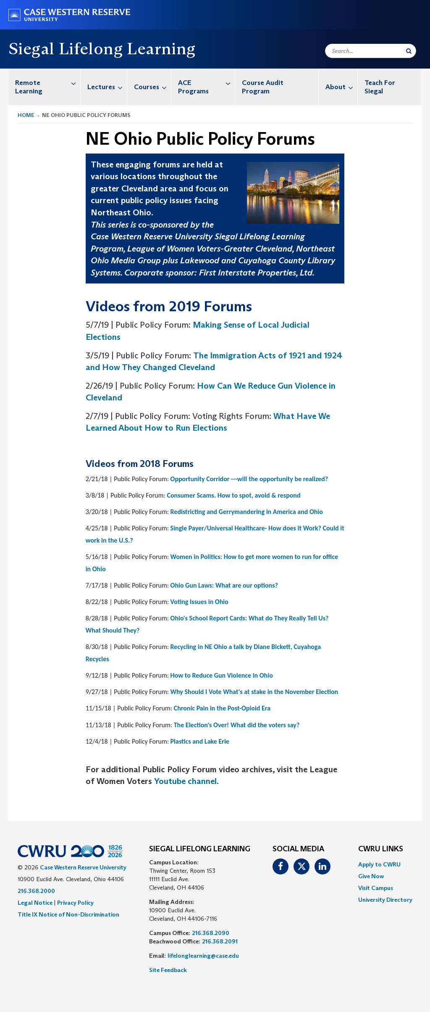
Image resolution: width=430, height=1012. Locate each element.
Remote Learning (47, 83)
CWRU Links (380, 849)
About (341, 87)
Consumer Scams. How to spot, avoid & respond (233, 495)
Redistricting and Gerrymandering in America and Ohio (246, 512)
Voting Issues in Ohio (199, 602)
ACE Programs (206, 83)
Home (26, 115)
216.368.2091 (220, 941)
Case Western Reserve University (83, 867)
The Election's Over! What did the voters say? (237, 725)
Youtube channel (185, 781)
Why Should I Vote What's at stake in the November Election (254, 692)
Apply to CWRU (379, 864)
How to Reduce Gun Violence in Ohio (221, 675)
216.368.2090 (210, 933)
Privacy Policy (75, 902)
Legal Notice (35, 902)
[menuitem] (44, 87)
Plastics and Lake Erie (199, 741)
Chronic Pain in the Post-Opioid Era (222, 708)
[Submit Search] (409, 51)
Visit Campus (375, 888)
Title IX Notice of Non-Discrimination (68, 914)
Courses (152, 87)
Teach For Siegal (379, 87)
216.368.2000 (36, 891)
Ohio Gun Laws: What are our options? (224, 585)
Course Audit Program (262, 87)
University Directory (385, 899)
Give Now (371, 876)
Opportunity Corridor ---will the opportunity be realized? (249, 479)
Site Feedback (168, 970)
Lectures (107, 87)
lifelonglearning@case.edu (203, 955)
